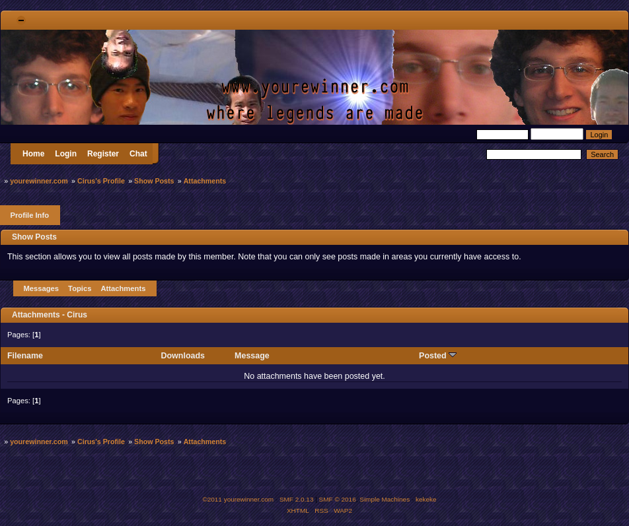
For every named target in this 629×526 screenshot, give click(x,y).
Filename (25, 355)
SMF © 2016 (337, 499)
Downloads (183, 355)
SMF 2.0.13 (296, 499)
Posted (438, 355)
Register (103, 153)
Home (33, 153)
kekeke (426, 499)
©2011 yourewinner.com (238, 499)
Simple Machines (384, 499)
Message (252, 355)
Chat (138, 153)
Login (66, 153)
